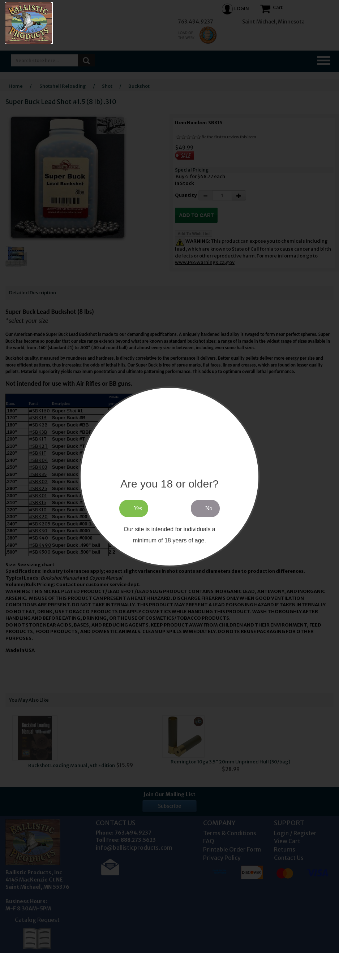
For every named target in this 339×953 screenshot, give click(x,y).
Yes (138, 508)
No (209, 508)
